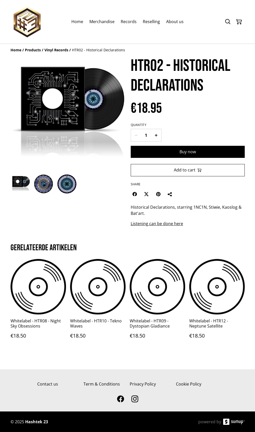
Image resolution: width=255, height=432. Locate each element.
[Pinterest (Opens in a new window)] (158, 194)
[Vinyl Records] (56, 49)
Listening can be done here (157, 223)
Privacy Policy (143, 384)
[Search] (227, 21)
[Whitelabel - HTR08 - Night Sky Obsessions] (38, 304)
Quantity (138, 125)
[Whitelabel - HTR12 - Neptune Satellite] (217, 304)
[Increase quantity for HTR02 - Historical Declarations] (156, 135)
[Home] (16, 49)
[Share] (170, 194)
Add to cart (188, 170)
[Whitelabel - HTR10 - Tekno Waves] (98, 304)
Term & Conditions (101, 384)
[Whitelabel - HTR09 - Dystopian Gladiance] (157, 304)
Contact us (47, 384)
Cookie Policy (188, 384)
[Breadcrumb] (128, 50)
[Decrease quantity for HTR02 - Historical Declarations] (136, 135)
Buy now (188, 152)
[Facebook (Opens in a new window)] (134, 194)
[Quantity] (146, 135)
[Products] (33, 49)
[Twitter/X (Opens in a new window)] (146, 194)
